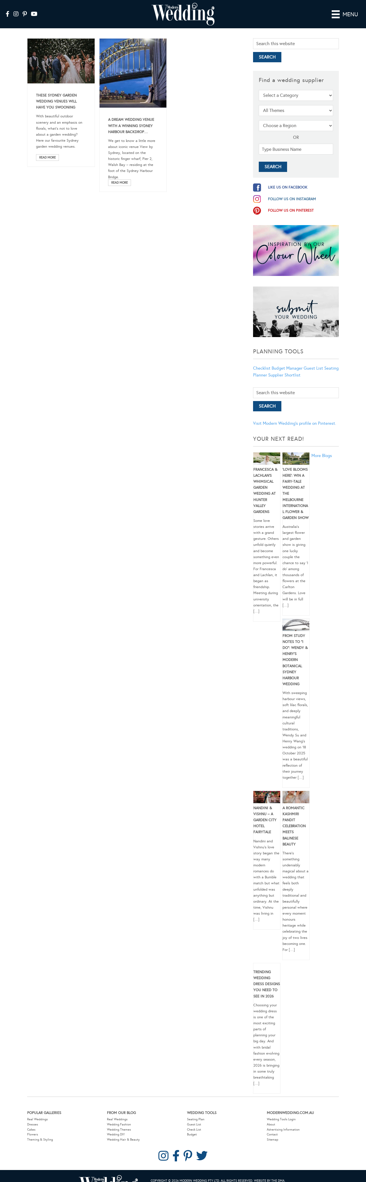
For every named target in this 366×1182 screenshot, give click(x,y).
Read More (47, 149)
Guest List (313, 360)
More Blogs (321, 447)
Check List (194, 1121)
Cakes (31, 1121)
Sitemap (272, 1131)
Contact (272, 1126)
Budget (192, 1126)
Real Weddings (37, 1111)
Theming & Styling (40, 1131)
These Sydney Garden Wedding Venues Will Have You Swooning (56, 93)
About (271, 1116)
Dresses (32, 1116)
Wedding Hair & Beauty (123, 1131)
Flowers (32, 1126)
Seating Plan (195, 1111)
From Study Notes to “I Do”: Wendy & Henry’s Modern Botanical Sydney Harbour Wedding (295, 652)
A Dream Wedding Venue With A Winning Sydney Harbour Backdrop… (131, 117)
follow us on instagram (292, 191)
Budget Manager (287, 360)
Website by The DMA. (269, 1173)
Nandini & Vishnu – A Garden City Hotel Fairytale (265, 812)
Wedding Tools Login (281, 1111)
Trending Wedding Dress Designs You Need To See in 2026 (266, 976)
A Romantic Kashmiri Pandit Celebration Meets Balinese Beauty (294, 818)
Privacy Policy (179, 1178)
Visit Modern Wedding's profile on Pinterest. (294, 415)
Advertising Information (283, 1121)
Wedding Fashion (119, 1116)
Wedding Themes (119, 1121)
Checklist (261, 360)
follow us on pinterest (291, 202)
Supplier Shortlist (284, 367)
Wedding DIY (116, 1126)
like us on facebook (287, 179)
